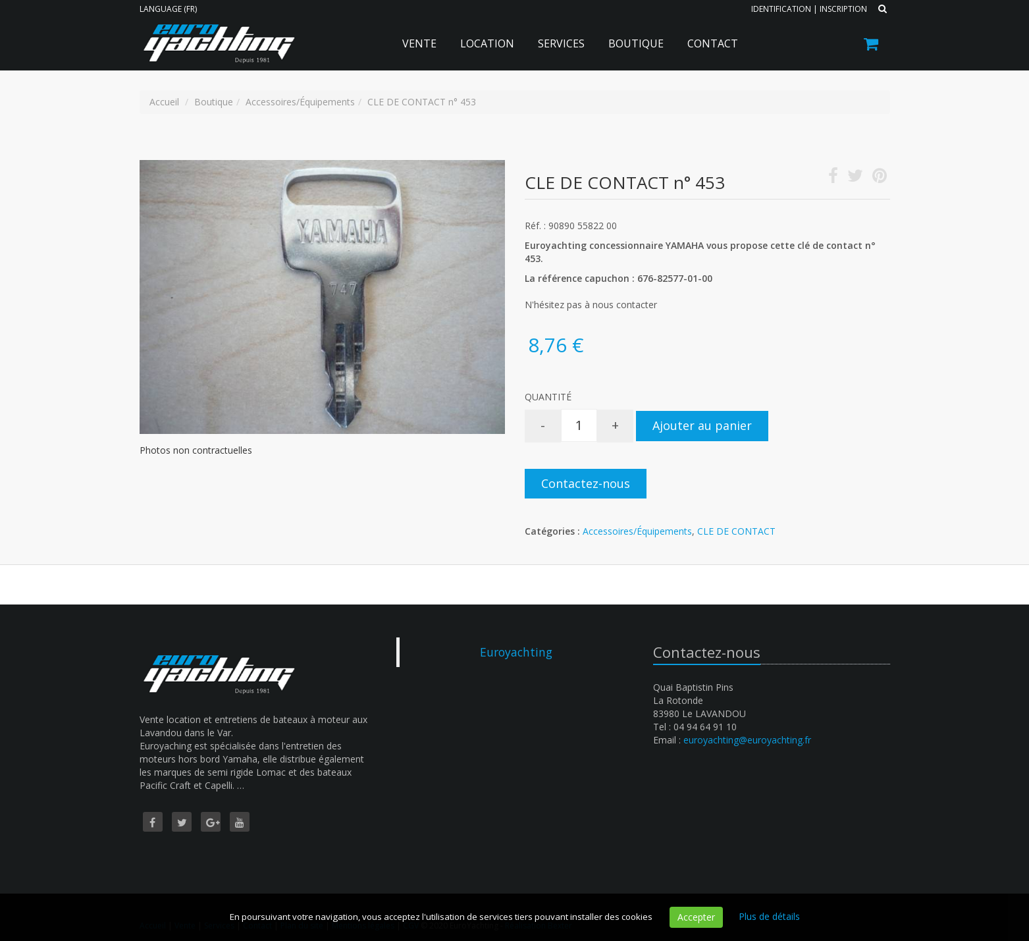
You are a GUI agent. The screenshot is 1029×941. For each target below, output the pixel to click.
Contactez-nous (585, 483)
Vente (419, 43)
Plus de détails (769, 916)
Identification (781, 8)
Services (561, 43)
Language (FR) (168, 8)
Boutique (636, 43)
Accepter (696, 917)
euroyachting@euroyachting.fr (747, 740)
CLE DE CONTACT (736, 531)
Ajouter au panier (702, 425)
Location (487, 43)
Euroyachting (516, 652)
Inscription (843, 8)
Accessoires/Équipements (637, 531)
